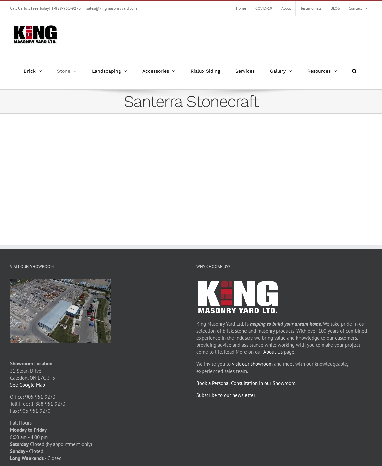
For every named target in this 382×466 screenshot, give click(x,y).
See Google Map (27, 385)
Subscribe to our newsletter (225, 395)
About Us (273, 352)
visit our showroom (252, 364)
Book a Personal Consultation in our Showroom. (246, 383)
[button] (354, 71)
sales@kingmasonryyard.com (111, 8)
